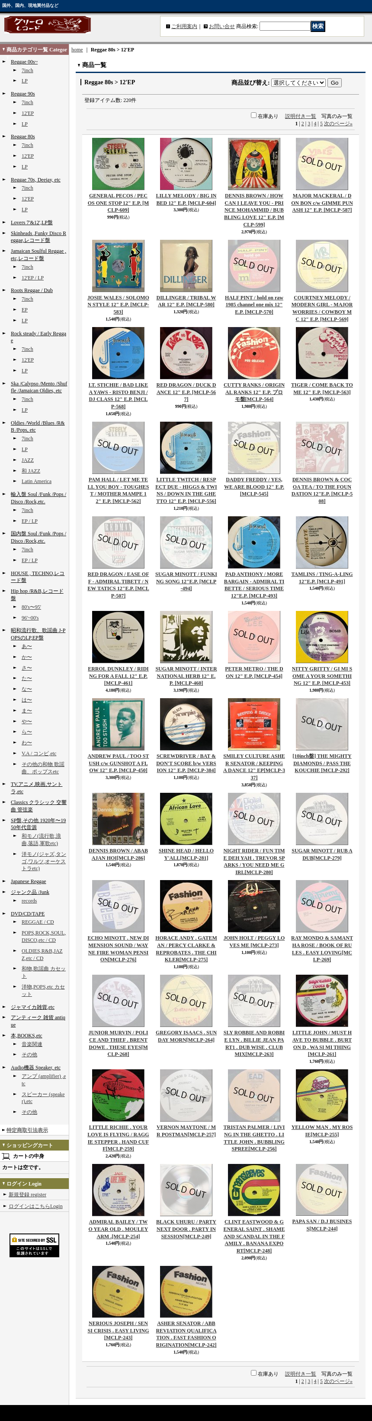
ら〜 (27, 732)
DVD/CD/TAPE (28, 914)
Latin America (36, 481)
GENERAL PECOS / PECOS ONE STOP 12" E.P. (118, 203)
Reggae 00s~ (24, 62)
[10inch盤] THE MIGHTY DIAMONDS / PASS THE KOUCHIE (321, 763)
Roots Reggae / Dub (32, 290)
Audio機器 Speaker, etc (36, 1068)
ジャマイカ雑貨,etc (33, 1007)
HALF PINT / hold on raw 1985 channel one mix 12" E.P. (254, 305)
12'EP (28, 113)
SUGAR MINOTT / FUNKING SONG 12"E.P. (186, 581)
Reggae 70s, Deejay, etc (36, 180)
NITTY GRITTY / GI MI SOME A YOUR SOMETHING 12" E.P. (322, 676)
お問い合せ (222, 26)
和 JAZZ (31, 471)
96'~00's (30, 618)
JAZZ (28, 460)
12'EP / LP (33, 278)
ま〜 (27, 711)
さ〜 (27, 668)
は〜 (27, 700)
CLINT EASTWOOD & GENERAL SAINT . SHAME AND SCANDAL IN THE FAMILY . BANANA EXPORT (254, 1236)
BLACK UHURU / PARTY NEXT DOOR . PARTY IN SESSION (186, 1229)
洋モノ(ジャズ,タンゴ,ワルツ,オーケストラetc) (44, 861)
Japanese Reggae (28, 881)
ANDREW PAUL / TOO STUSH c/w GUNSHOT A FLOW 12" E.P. (118, 763)
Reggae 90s (23, 94)
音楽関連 (32, 1044)
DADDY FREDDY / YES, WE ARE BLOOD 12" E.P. (254, 487)
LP (25, 81)
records (29, 901)
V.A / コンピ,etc (39, 753)
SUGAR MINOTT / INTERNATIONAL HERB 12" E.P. (186, 676)
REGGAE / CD (38, 922)
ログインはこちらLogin (36, 1206)
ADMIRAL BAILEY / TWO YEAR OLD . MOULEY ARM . (118, 1229)
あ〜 (27, 646)
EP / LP (30, 521)
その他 (29, 1055)
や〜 (27, 721)
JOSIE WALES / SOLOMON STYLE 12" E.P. (118, 305)
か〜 (27, 657)
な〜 (27, 689)
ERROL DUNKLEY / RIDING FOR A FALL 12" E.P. (118, 676)
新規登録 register (27, 1195)
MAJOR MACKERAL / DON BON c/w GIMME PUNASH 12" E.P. (322, 203)
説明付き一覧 (300, 116)
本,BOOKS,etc (26, 1036)
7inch (27, 70)
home (77, 50)
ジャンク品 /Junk (30, 892)
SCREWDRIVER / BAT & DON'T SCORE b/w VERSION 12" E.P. (186, 763)
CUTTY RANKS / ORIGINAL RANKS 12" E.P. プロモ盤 (254, 392)
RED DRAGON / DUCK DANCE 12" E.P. (186, 392)
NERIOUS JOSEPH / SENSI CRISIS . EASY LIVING (118, 1330)
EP (25, 310)
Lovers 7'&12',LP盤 (32, 222)
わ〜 (27, 743)
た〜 (27, 678)
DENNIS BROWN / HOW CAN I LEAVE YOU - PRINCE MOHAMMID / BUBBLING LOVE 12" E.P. (254, 210)
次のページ (338, 124)
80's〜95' (31, 607)
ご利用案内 (184, 26)
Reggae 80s (23, 137)
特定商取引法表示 (27, 1130)
